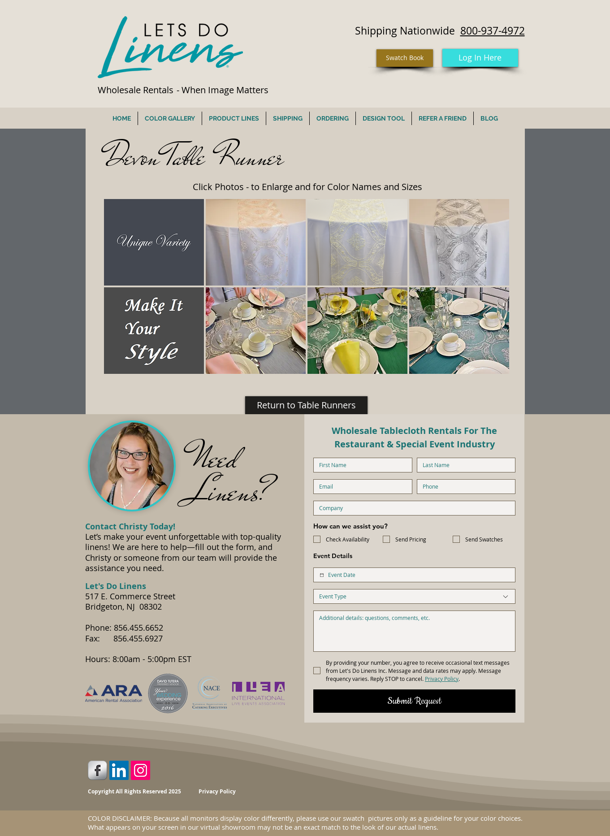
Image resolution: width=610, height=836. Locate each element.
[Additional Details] (414, 631)
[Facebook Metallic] (97, 770)
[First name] (360, 465)
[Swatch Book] (404, 58)
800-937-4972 (492, 31)
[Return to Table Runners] (306, 405)
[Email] (360, 487)
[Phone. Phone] (463, 487)
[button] (154, 242)
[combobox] (414, 596)
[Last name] (463, 465)
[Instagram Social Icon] (140, 770)
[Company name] (412, 508)
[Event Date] (321, 575)
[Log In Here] (480, 58)
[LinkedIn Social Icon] (119, 770)
